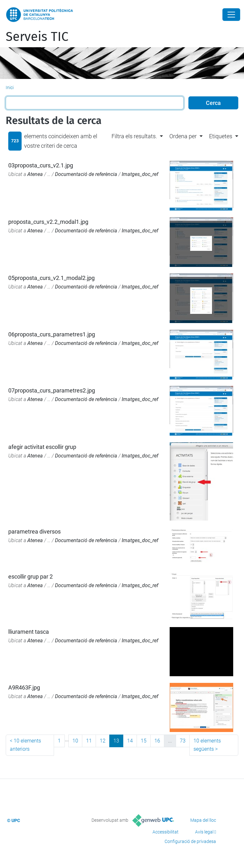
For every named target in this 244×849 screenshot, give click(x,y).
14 (130, 741)
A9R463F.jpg (24, 687)
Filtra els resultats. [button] (134, 136)
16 (157, 741)
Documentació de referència (86, 174)
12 (102, 741)
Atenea (35, 174)
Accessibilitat (165, 831)
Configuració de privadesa (190, 841)
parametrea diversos (34, 531)
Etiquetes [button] (220, 136)
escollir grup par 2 (30, 576)
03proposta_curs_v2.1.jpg (40, 165)
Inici (10, 87)
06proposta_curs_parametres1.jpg (51, 334)
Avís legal (204, 831)
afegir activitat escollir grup (42, 447)
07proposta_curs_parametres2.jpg (51, 390)
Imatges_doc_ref (140, 174)
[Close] (231, 14)
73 (183, 741)
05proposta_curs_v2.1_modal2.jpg (51, 278)
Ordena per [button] (183, 136)
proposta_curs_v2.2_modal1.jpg (48, 221)
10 (75, 741)
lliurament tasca (28, 631)
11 (89, 741)
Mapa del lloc (203, 820)
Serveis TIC (37, 36)
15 (143, 741)
